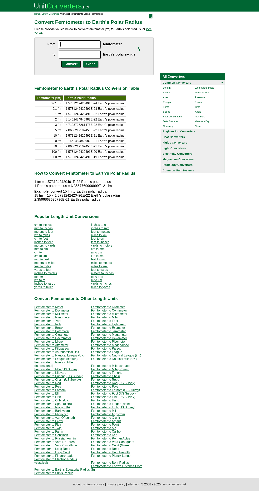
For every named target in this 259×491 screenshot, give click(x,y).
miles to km (99, 235)
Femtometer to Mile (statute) (110, 365)
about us (79, 484)
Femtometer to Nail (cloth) (52, 407)
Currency (168, 126)
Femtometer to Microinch (51, 414)
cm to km (40, 256)
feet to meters (100, 231)
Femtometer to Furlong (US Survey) (58, 376)
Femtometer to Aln (103, 428)
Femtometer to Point (105, 424)
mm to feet (41, 259)
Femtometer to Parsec (106, 348)
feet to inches (100, 242)
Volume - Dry (202, 121)
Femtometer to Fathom (50, 390)
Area (165, 97)
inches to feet (43, 242)
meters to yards (45, 245)
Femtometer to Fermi (48, 421)
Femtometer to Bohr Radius (110, 462)
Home (37, 14)
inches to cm (99, 224)
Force (166, 107)
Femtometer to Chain (105, 376)
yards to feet (42, 269)
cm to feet (41, 238)
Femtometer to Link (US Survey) (113, 397)
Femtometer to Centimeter (109, 310)
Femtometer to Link (47, 397)
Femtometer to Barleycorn (52, 410)
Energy (167, 102)
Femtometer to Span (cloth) (53, 403)
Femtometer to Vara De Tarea (54, 442)
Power (198, 102)
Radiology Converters (178, 164)
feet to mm (98, 259)
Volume (167, 92)
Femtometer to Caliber (106, 431)
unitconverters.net (174, 484)
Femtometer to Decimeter (51, 310)
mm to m (40, 276)
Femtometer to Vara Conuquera (112, 442)
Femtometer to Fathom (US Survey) (115, 390)
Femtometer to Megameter (109, 334)
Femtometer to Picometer (108, 341)
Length (167, 87)
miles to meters (101, 262)
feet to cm (98, 238)
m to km (96, 280)
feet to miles (42, 266)
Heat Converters (174, 137)
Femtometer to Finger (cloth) (110, 403)
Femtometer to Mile (104, 317)
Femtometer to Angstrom (108, 414)
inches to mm (100, 228)
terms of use (95, 484)
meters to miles (44, 262)
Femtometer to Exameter (108, 327)
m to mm (97, 276)
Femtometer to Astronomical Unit (56, 352)
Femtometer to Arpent (106, 421)
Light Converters (174, 148)
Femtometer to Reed (105, 448)
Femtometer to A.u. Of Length (54, 417)
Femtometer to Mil (103, 410)
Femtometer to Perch (48, 386)
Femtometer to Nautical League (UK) (59, 355)
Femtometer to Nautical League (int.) (116, 355)
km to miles (42, 235)
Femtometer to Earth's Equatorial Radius (62, 469)
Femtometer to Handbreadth (110, 452)
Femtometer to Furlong (106, 372)
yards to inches (101, 283)
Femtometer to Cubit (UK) (52, 400)
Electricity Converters (177, 153)
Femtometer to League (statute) (56, 359)
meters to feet (43, 231)
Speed (166, 111)
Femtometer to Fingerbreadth (54, 455)
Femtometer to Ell (46, 393)
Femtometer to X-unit (105, 417)
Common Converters (177, 82)
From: (51, 44)
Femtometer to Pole (104, 386)
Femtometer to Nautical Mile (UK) (114, 359)
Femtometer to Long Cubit (52, 452)
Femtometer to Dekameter (109, 338)
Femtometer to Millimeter (51, 314)
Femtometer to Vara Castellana (55, 445)
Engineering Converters (179, 131)
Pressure (200, 97)
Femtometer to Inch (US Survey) (113, 407)
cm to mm (98, 249)
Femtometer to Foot (104, 320)
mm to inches (43, 228)
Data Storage (170, 121)
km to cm (97, 256)
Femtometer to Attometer (51, 345)
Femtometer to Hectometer (52, 338)
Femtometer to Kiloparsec (52, 348)
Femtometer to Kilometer (108, 307)
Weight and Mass (204, 87)
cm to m (39, 252)
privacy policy (116, 484)
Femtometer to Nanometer (52, 317)
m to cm (96, 252)
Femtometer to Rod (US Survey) (113, 383)
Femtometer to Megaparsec (110, 345)
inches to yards (44, 283)
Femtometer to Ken (104, 435)
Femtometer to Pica (47, 424)
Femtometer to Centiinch (51, 435)
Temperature (202, 92)
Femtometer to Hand (105, 400)
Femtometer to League (106, 352)
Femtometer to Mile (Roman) (111, 369)
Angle (198, 111)
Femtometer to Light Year (108, 324)
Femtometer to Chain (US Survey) (57, 379)
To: (54, 54)
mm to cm (41, 249)
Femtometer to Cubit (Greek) (111, 445)
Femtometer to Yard (48, 320)
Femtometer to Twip (48, 428)
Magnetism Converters (178, 159)
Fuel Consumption (173, 116)
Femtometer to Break (48, 327)
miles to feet (99, 266)
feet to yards (99, 269)
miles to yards (100, 287)
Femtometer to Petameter (51, 331)
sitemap (133, 484)
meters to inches (102, 273)
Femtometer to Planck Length (111, 455)
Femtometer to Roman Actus (110, 438)
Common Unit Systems (178, 170)
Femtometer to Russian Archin (55, 438)
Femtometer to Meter (48, 307)
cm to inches (43, 224)
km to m (39, 280)
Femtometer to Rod (47, 383)
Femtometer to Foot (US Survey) (113, 393)
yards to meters (101, 245)
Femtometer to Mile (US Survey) (56, 369)
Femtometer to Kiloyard (50, 372)
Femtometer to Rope (105, 379)
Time (197, 107)
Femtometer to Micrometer (109, 314)
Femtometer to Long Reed (52, 448)
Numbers (200, 116)
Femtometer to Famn (48, 431)
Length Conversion (50, 14)
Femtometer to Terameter (108, 331)
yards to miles (43, 287)
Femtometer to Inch (47, 324)
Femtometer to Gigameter (52, 334)
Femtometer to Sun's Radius (53, 473)
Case (198, 126)
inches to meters (45, 273)
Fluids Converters (175, 142)
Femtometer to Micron (49, 341)
